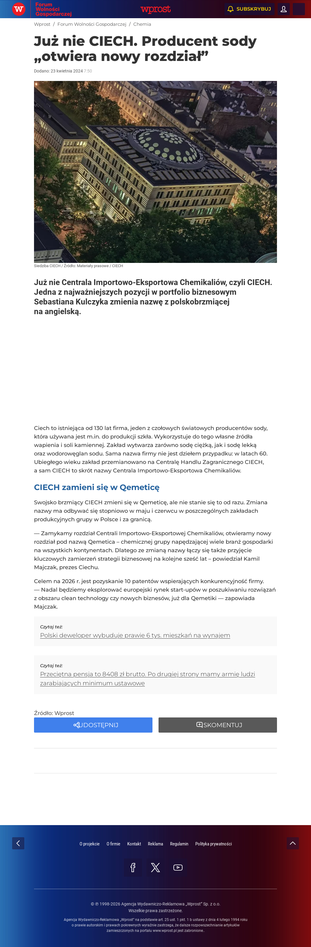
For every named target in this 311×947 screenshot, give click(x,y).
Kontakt (134, 844)
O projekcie (90, 844)
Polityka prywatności (213, 844)
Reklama (155, 844)
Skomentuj (222, 725)
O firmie (113, 844)
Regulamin (179, 844)
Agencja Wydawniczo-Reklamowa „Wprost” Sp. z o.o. (170, 904)
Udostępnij (98, 725)
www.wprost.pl (165, 931)
